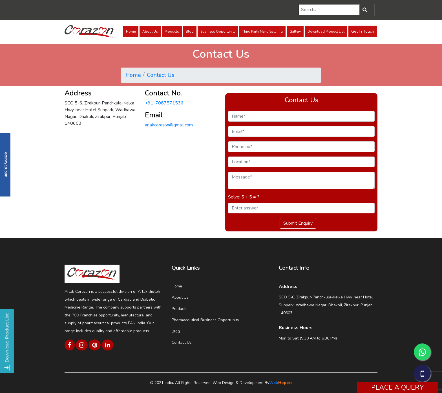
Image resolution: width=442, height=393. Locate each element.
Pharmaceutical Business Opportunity (205, 320)
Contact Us (160, 75)
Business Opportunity (217, 31)
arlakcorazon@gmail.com (169, 125)
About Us (150, 31)
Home (131, 31)
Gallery (295, 31)
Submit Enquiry (298, 223)
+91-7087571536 (164, 103)
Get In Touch (362, 31)
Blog (190, 31)
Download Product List (326, 31)
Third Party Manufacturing (262, 31)
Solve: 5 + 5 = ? (243, 197)
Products (172, 31)
